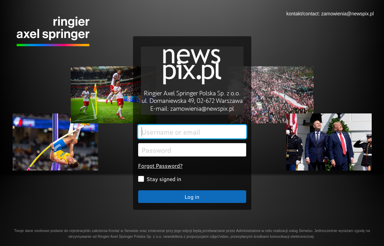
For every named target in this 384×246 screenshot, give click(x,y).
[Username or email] (192, 131)
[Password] (192, 149)
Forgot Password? (160, 165)
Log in (192, 196)
